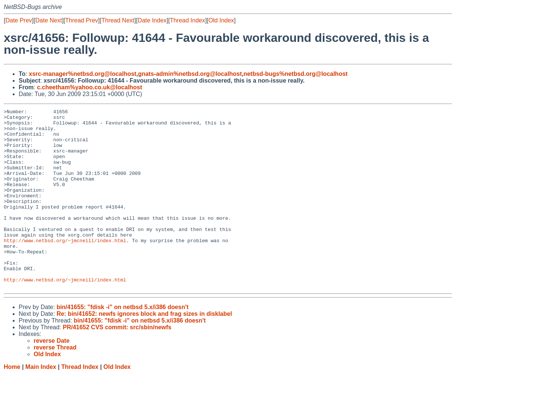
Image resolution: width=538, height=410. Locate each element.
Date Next (48, 20)
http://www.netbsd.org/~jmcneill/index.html (65, 267)
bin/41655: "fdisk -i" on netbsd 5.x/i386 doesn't (122, 343)
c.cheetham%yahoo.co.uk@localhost (89, 87)
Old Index (221, 20)
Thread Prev (81, 20)
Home (12, 403)
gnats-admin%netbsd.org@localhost (190, 74)
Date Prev (18, 20)
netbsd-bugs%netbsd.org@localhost (296, 74)
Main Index (40, 403)
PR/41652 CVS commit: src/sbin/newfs (117, 363)
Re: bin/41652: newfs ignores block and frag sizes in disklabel (144, 349)
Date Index (151, 20)
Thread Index (187, 20)
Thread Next (117, 20)
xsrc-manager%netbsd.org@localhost (82, 74)
